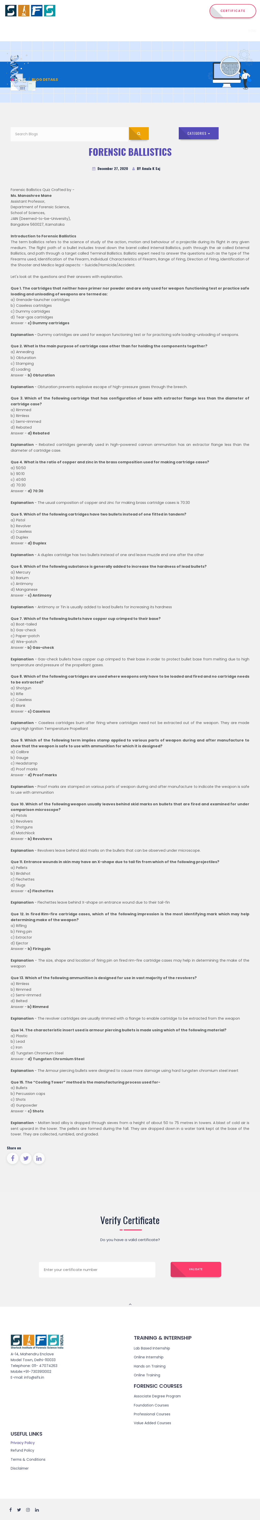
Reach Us (242, 30)
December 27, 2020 (110, 168)
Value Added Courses (153, 1422)
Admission (205, 30)
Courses (133, 30)
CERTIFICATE (233, 11)
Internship (158, 30)
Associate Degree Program (158, 1395)
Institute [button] (110, 30)
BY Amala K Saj (146, 168)
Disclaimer (20, 1467)
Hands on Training (150, 1366)
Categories (199, 133)
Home (91, 30)
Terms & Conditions (28, 1458)
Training (182, 30)
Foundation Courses (152, 1404)
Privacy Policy (23, 1442)
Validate (196, 1269)
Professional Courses (152, 1413)
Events (223, 30)
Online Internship (149, 1357)
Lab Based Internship (152, 1348)
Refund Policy (23, 1449)
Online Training (147, 1375)
